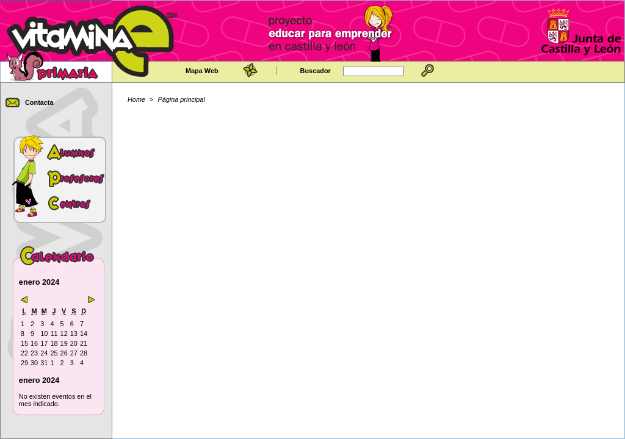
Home (136, 99)
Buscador (315, 70)
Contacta (39, 102)
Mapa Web (202, 70)
